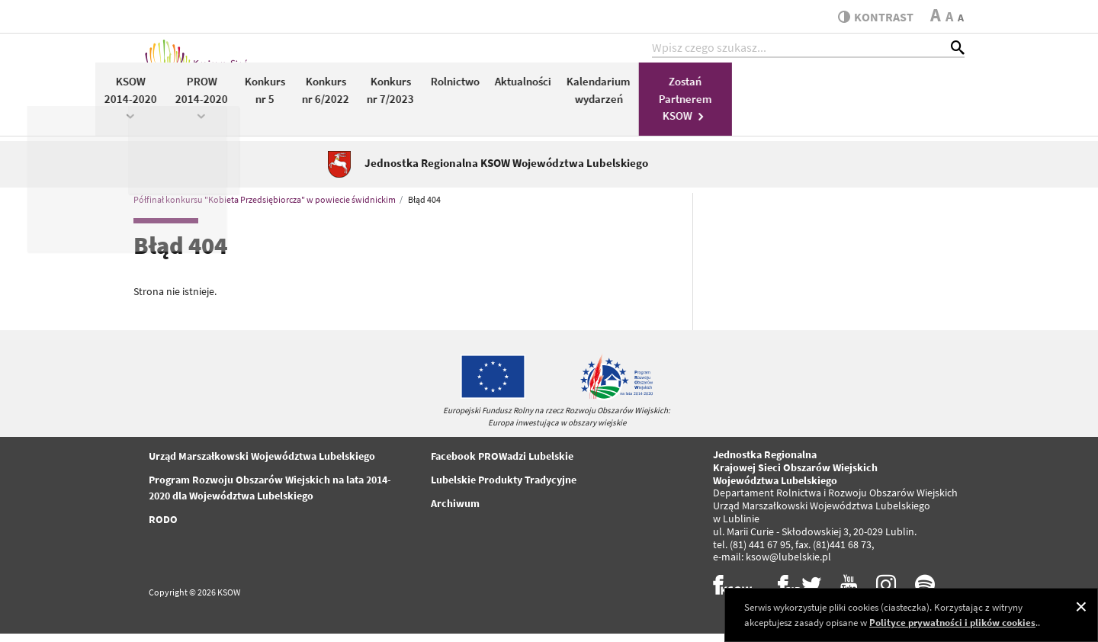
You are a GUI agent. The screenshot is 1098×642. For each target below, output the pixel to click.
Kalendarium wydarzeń (832, 98)
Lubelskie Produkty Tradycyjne (503, 488)
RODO (163, 527)
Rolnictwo (687, 89)
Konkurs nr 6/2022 (558, 98)
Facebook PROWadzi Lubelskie (502, 464)
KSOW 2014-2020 (363, 105)
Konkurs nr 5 (498, 98)
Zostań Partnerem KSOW (918, 106)
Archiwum (455, 511)
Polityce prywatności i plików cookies (952, 622)
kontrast (872, 16)
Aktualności (755, 89)
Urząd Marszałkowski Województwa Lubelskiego (262, 464)
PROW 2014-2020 (434, 105)
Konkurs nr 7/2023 (623, 98)
